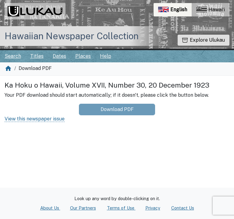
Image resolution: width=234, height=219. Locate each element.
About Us (50, 207)
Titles (37, 56)
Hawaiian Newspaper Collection (72, 35)
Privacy (152, 207)
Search (13, 56)
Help (105, 56)
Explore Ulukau (203, 40)
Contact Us (182, 207)
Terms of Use (121, 207)
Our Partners (83, 207)
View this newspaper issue (35, 119)
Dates (59, 56)
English (175, 11)
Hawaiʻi (210, 9)
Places (83, 56)
